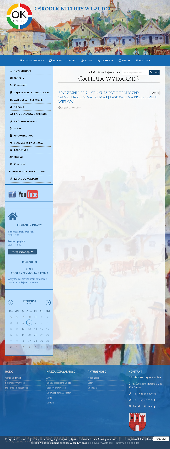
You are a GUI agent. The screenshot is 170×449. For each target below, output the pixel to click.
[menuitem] (31, 60)
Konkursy (105, 60)
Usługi (124, 60)
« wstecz (154, 92)
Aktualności (20, 71)
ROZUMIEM (161, 438)
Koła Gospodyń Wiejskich (28, 114)
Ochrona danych (13, 419)
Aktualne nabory (23, 121)
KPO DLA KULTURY (24, 179)
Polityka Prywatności (101, 442)
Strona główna (32, 60)
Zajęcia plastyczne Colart (29, 92)
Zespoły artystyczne (25, 100)
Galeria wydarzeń (62, 60)
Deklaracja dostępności (16, 429)
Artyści (16, 107)
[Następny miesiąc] (48, 326)
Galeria (16, 78)
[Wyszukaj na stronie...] (135, 72)
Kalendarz (18, 150)
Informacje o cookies (127, 442)
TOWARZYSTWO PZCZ (26, 143)
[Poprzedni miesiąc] (10, 326)
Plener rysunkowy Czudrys (27, 171)
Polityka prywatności (15, 424)
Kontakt (143, 60)
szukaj (154, 72)
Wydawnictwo (21, 136)
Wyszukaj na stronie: (109, 72)
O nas (87, 60)
